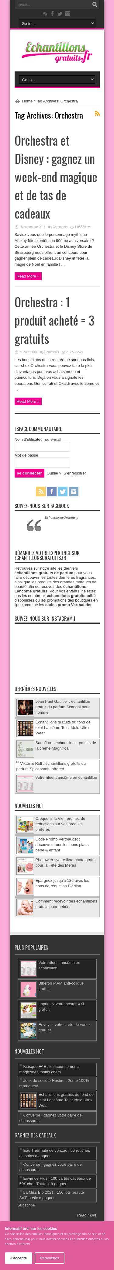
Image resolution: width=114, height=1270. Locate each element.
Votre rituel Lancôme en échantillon (66, 777)
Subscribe (26, 1205)
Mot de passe (26, 455)
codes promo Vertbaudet (68, 604)
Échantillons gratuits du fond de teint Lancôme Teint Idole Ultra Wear (63, 727)
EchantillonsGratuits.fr (62, 517)
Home (27, 101)
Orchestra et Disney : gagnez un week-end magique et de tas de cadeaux (56, 176)
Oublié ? (54, 473)
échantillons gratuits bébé (71, 595)
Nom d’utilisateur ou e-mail (38, 439)
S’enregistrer (75, 473)
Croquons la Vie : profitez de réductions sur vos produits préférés (60, 824)
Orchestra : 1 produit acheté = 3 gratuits (55, 320)
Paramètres (49, 1258)
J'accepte (18, 1258)
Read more (86, 1215)
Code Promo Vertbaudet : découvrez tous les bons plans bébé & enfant (62, 844)
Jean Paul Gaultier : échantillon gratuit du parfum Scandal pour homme (63, 707)
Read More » (28, 276)
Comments (60, 227)
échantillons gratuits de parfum (44, 573)
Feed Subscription (97, 113)
